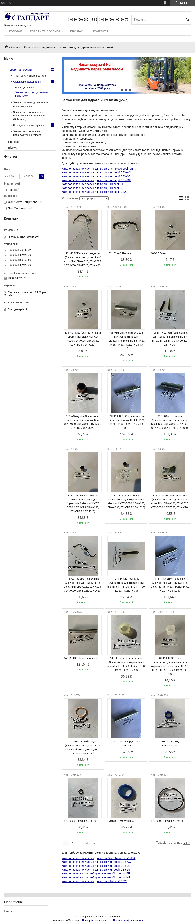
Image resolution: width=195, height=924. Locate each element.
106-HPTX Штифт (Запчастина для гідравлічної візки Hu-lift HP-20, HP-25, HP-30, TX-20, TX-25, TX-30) (170, 338)
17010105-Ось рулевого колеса (126, 743)
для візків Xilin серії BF (109, 184)
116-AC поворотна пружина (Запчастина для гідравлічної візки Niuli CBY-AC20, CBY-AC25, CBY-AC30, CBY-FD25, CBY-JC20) (82, 584)
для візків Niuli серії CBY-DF (112, 180)
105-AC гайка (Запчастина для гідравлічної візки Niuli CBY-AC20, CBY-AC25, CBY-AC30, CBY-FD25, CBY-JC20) (83, 338)
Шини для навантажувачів (28, 125)
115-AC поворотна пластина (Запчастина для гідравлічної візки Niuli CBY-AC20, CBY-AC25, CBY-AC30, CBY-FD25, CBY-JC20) (170, 501)
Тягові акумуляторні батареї (30, 75)
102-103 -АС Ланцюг (119, 253)
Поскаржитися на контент (96, 920)
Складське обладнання (39, 47)
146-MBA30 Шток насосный (80, 658)
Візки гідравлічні (25, 87)
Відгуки (13, 147)
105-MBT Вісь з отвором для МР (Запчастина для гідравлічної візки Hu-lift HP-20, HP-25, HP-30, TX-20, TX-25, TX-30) (126, 340)
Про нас (76, 31)
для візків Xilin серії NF (109, 188)
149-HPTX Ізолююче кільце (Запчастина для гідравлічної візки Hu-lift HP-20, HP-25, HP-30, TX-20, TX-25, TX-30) (126, 664)
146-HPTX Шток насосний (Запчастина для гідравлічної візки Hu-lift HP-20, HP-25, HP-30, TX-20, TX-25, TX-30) (170, 584)
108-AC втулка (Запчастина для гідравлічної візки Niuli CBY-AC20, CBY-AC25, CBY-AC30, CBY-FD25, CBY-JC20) (83, 422)
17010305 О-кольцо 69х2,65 (167, 820)
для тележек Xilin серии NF (112, 877)
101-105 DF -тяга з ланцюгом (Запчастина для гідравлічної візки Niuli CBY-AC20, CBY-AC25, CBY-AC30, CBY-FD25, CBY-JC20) (82, 259)
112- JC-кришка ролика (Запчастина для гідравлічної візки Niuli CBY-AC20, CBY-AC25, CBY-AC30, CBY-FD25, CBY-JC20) (126, 501)
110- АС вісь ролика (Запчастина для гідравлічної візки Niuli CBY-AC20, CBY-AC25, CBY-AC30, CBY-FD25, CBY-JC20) (170, 422)
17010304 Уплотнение (120, 820)
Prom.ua (116, 916)
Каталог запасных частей (78, 873)
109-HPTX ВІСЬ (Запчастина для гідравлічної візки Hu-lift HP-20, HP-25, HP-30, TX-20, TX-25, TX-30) (126, 422)
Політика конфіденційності (128, 920)
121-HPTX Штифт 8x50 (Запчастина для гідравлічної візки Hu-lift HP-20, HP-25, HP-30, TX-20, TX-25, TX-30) (126, 584)
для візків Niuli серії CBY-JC (112, 176)
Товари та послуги (45, 31)
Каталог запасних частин (78, 172)
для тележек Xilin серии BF (112, 873)
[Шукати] (187, 20)
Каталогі (9, 911)
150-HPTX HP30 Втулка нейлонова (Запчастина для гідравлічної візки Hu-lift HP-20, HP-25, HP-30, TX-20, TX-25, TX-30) (170, 666)
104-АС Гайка (159, 253)
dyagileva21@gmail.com (22, 273)
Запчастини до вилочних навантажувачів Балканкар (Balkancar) (29, 116)
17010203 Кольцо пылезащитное (169, 743)
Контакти (100, 31)
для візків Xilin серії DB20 (110, 191)
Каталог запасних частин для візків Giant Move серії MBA (98, 168)
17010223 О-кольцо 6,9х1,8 (80, 820)
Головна (16, 31)
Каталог (16, 47)
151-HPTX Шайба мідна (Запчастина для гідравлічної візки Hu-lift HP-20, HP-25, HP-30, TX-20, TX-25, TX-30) (83, 747)
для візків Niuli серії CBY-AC (112, 172)
